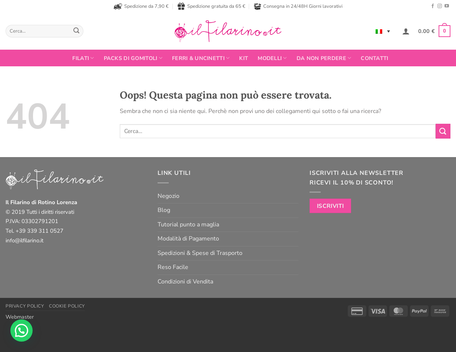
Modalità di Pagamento (188, 239)
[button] (406, 31)
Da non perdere (324, 58)
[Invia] (76, 31)
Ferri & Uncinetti (200, 58)
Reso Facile (173, 267)
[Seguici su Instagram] (439, 6)
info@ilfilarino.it (24, 240)
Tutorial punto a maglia (188, 224)
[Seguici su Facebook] (432, 6)
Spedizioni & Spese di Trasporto (200, 253)
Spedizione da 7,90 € (141, 6)
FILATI (83, 58)
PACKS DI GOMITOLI (133, 58)
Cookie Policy (67, 306)
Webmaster (20, 317)
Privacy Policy (25, 306)
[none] (382, 31)
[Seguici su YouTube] (447, 6)
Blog (164, 210)
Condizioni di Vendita (185, 282)
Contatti (374, 58)
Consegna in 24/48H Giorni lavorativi (298, 6)
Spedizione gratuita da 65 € (211, 6)
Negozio (168, 196)
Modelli (272, 58)
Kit (243, 58)
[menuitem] (382, 31)
